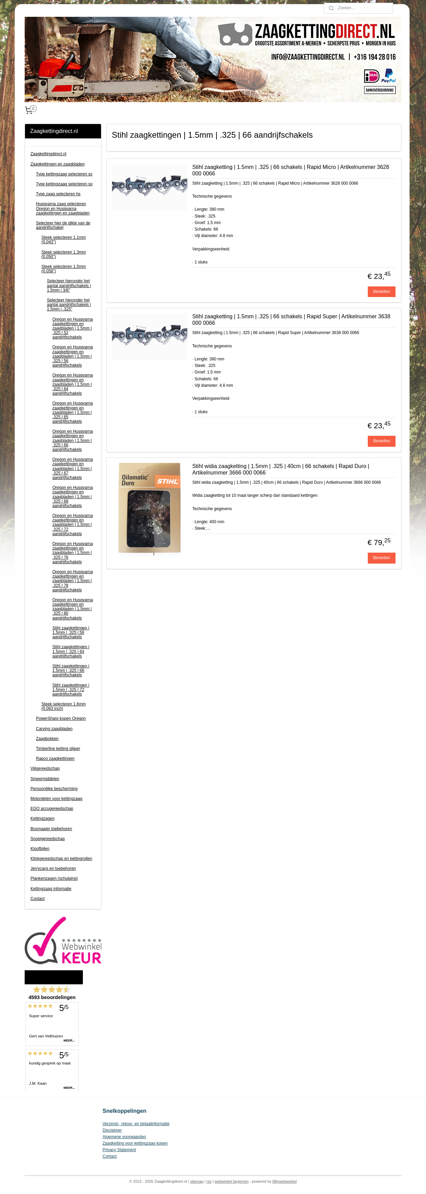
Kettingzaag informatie (50, 888)
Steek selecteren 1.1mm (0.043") (63, 239)
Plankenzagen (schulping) (54, 878)
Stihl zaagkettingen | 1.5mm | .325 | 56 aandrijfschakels (70, 632)
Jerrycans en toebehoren (53, 868)
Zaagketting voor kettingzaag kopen (135, 1143)
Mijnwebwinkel (284, 1181)
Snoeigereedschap (47, 838)
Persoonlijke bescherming (53, 788)
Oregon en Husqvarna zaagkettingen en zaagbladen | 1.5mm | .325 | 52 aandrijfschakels (72, 328)
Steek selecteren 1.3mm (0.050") (63, 254)
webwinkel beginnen (232, 1181)
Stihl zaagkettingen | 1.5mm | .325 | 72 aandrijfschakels (70, 690)
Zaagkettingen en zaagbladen (57, 164)
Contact (37, 898)
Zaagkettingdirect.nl (48, 153)
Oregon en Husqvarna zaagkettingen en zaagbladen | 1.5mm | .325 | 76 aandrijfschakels (72, 552)
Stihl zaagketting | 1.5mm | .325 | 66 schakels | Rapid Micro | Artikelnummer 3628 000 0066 (290, 170)
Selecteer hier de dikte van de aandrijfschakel (63, 225)
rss (209, 1181)
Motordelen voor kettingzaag (56, 798)
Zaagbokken (47, 738)
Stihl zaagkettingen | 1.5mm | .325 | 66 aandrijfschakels (70, 670)
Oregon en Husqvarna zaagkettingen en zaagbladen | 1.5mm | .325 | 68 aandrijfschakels (72, 496)
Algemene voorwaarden (124, 1136)
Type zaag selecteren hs (58, 194)
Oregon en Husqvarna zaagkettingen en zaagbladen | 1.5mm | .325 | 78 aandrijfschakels (72, 580)
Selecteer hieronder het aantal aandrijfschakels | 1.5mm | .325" (69, 304)
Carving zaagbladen (54, 728)
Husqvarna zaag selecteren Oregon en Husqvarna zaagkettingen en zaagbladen (63, 208)
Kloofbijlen (39, 848)
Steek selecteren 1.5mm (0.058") (63, 268)
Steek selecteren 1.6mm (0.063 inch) (63, 706)
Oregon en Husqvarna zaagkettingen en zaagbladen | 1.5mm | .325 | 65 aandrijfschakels (72, 412)
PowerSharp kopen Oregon (61, 718)
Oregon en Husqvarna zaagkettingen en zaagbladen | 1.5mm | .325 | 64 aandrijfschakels (72, 384)
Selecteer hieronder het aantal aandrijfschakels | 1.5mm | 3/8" (69, 285)
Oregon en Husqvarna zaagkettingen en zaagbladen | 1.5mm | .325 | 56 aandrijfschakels (72, 356)
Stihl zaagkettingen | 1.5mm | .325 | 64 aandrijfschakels (70, 651)
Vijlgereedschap (45, 768)
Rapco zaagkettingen (55, 758)
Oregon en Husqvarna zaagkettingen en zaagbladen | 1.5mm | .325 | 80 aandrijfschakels (72, 609)
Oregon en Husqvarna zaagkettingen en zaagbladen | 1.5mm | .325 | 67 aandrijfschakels (72, 468)
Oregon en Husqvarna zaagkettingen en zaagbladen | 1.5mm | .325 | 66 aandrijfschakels (72, 440)
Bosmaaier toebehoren (51, 828)
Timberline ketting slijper (58, 748)
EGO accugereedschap (51, 808)
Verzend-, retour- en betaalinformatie (136, 1123)
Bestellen (381, 291)
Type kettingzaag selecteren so (64, 184)
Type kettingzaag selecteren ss (64, 174)
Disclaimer (112, 1130)
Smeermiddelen (44, 778)
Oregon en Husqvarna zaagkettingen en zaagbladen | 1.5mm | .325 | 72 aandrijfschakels (72, 524)
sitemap (197, 1181)
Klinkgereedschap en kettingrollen (61, 858)
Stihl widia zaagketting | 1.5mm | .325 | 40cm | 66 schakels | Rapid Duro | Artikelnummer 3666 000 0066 (280, 469)
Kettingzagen (42, 818)
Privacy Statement (119, 1149)
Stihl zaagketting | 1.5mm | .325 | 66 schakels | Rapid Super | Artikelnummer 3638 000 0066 (291, 319)
